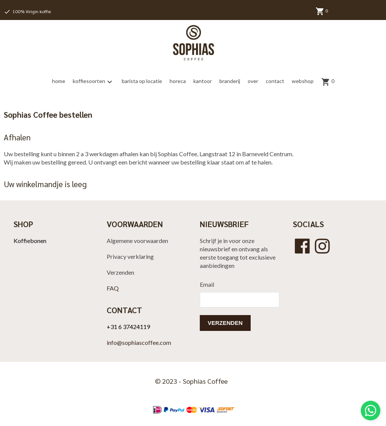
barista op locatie (142, 81)
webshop (303, 81)
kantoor (202, 81)
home (58, 81)
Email (207, 284)
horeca (178, 81)
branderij (229, 81)
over (253, 81)
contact (275, 81)
